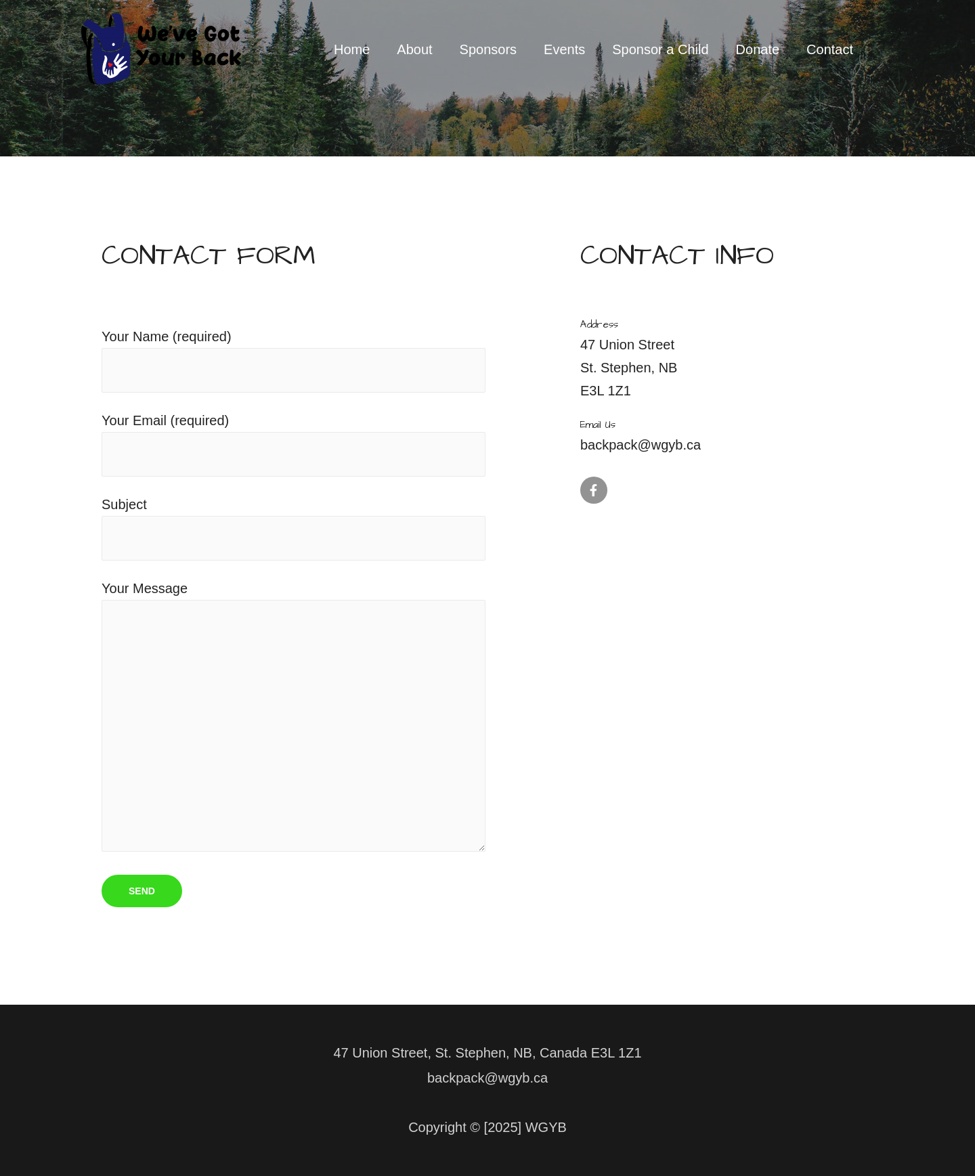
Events (564, 49)
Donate (758, 49)
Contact (829, 49)
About (414, 49)
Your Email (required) (293, 445)
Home (352, 49)
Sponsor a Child (660, 49)
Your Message (293, 719)
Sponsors (488, 49)
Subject (293, 529)
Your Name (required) (293, 361)
